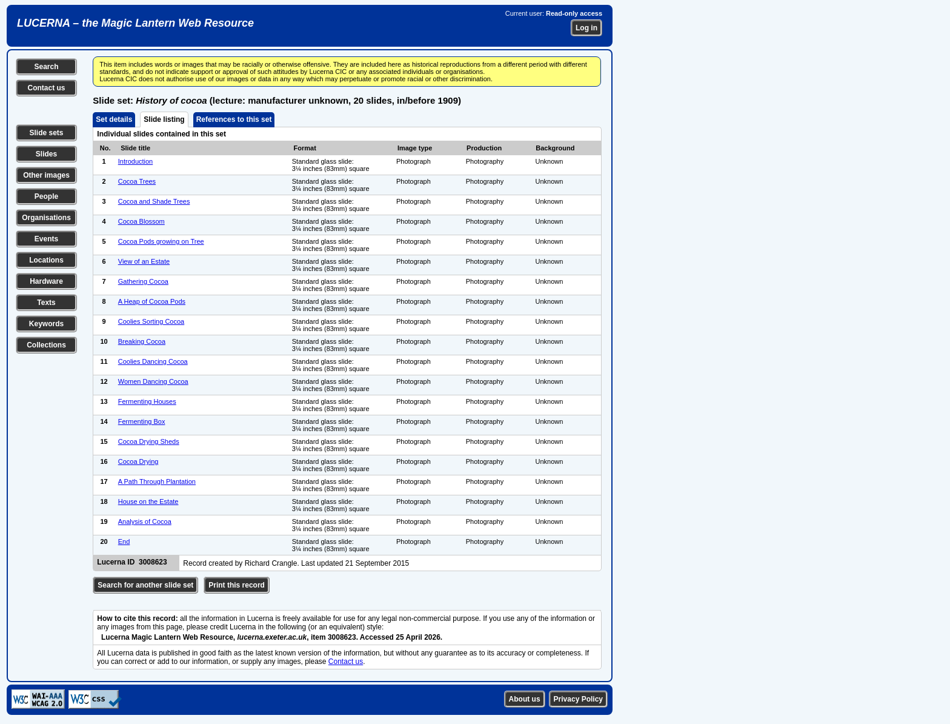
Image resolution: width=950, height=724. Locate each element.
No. (105, 148)
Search (46, 66)
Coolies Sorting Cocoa (151, 321)
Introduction (135, 161)
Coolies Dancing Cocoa (153, 361)
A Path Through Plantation (157, 481)
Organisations (46, 217)
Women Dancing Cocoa (153, 381)
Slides (46, 154)
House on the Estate (148, 501)
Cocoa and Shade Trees (154, 201)
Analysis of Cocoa (144, 521)
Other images (46, 175)
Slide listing (164, 119)
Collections (46, 345)
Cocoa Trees (137, 181)
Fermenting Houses (147, 401)
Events (46, 239)
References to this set (234, 119)
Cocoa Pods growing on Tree (161, 241)
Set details (114, 119)
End (124, 541)
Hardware (46, 281)
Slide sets (46, 133)
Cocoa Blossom (141, 221)
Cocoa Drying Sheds (148, 441)
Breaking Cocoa (141, 341)
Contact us (46, 88)
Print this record (236, 585)
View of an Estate (144, 261)
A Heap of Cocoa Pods (151, 301)
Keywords (46, 324)
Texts (46, 302)
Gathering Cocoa (143, 281)
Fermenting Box (141, 421)
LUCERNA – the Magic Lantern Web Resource (135, 23)
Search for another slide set (145, 585)
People (46, 196)
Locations (46, 260)
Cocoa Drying (138, 461)
